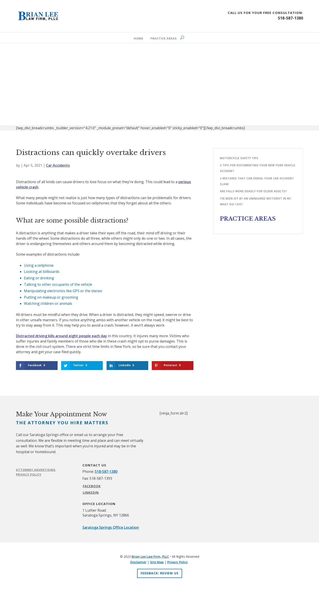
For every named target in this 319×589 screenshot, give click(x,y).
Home (138, 38)
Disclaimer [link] (138, 562)
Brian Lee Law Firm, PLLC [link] (150, 556)
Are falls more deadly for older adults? (253, 191)
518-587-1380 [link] (106, 471)
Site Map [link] (157, 562)
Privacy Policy (28, 474)
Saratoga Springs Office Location (110, 527)
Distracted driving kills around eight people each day (61, 335)
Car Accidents (58, 165)
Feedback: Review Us (160, 573)
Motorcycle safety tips (239, 158)
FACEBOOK (92, 486)
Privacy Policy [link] (177, 562)
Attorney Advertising (36, 470)
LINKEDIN (91, 492)
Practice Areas (163, 38)
